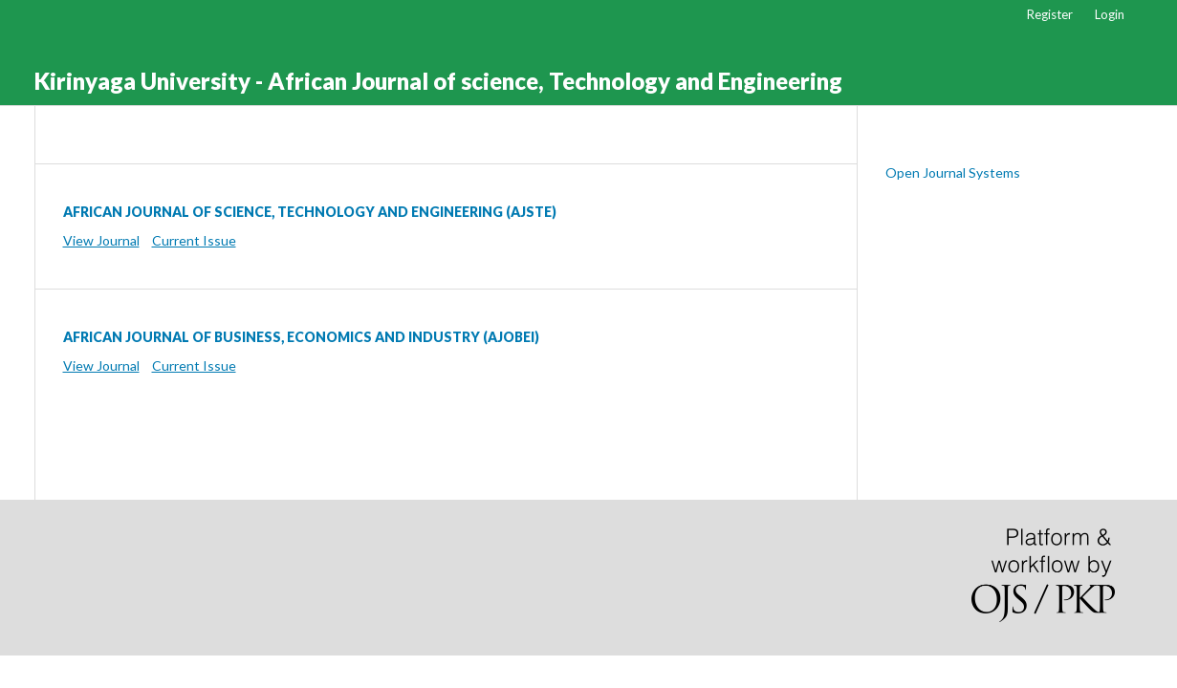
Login (1109, 14)
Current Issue (194, 240)
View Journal (101, 240)
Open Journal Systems (952, 172)
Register (1050, 14)
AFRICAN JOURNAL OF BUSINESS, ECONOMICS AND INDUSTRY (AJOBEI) (301, 337)
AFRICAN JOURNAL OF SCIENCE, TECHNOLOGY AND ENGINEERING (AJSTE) (309, 212)
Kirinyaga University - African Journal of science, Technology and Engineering (438, 81)
